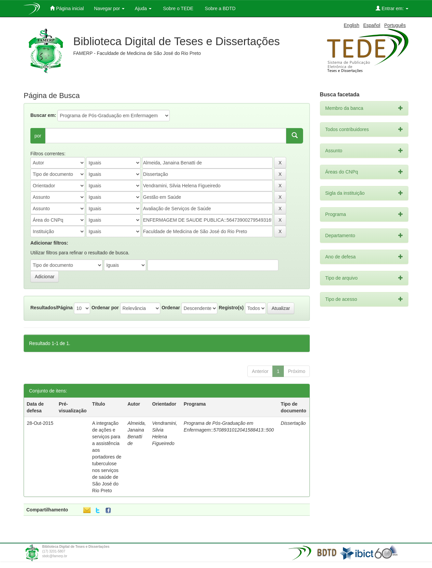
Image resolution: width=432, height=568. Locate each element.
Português (395, 25)
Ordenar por (105, 307)
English (351, 25)
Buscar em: (43, 115)
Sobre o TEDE (177, 8)
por (37, 135)
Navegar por (109, 8)
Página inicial (67, 8)
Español (371, 25)
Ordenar (171, 307)
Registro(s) (231, 307)
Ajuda (143, 8)
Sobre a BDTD (220, 8)
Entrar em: (392, 8)
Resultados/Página (51, 307)
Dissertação (293, 423)
